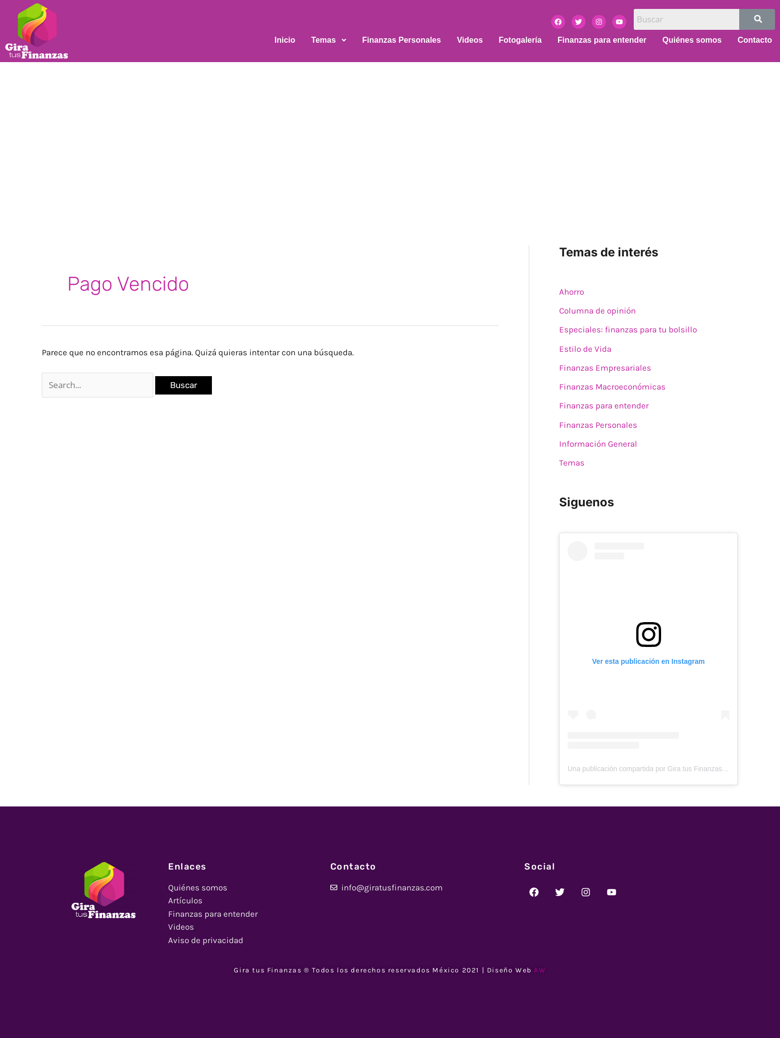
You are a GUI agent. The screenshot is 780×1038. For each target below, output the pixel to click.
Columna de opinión (597, 311)
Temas (572, 463)
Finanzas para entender (604, 405)
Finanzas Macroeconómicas (612, 387)
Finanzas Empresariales (605, 368)
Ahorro (571, 292)
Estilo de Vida (585, 349)
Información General (598, 444)
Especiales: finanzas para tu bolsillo (628, 329)
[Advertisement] (390, 136)
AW (540, 970)
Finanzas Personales (598, 425)
